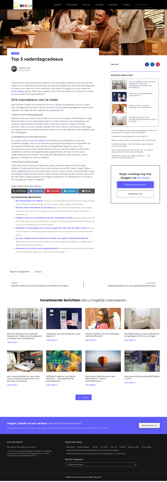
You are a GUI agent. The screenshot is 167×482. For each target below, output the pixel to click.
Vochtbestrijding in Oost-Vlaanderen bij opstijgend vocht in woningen (143, 120)
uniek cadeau (17, 92)
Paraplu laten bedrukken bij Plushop (34, 208)
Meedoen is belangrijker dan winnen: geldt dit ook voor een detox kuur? (51, 229)
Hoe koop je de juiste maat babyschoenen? (37, 249)
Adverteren (113, 5)
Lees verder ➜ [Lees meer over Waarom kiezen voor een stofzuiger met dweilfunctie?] (90, 341)
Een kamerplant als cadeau (29, 202)
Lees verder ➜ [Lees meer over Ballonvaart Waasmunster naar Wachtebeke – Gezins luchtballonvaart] (90, 386)
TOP (159, 473)
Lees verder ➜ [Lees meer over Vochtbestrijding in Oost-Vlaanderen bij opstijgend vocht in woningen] (129, 341)
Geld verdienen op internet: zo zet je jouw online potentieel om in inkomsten (95, 455)
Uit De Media (72, 5)
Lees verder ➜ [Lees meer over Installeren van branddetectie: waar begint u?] (51, 341)
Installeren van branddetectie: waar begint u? (141, 95)
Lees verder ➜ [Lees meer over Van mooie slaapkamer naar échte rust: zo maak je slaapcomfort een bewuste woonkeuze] (12, 386)
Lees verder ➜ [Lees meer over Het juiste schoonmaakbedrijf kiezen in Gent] (129, 383)
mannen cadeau (37, 141)
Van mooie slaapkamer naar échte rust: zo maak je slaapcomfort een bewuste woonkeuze (132, 152)
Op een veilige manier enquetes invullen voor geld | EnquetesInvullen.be (52, 239)
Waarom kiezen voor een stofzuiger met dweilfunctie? (140, 107)
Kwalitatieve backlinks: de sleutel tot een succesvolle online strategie (92, 451)
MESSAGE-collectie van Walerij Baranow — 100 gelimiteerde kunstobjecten (130, 158)
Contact (126, 5)
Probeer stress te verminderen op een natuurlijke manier (44, 219)
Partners (57, 5)
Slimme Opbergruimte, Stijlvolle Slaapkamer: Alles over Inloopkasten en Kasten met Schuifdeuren (142, 86)
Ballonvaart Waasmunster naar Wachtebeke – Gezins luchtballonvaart (100, 379)
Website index (133, 448)
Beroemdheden (83, 448)
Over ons (86, 5)
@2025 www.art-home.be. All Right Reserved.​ (83, 478)
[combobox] (144, 4)
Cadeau (15, 54)
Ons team (99, 5)
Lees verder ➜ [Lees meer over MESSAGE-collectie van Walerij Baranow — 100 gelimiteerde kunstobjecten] (51, 386)
